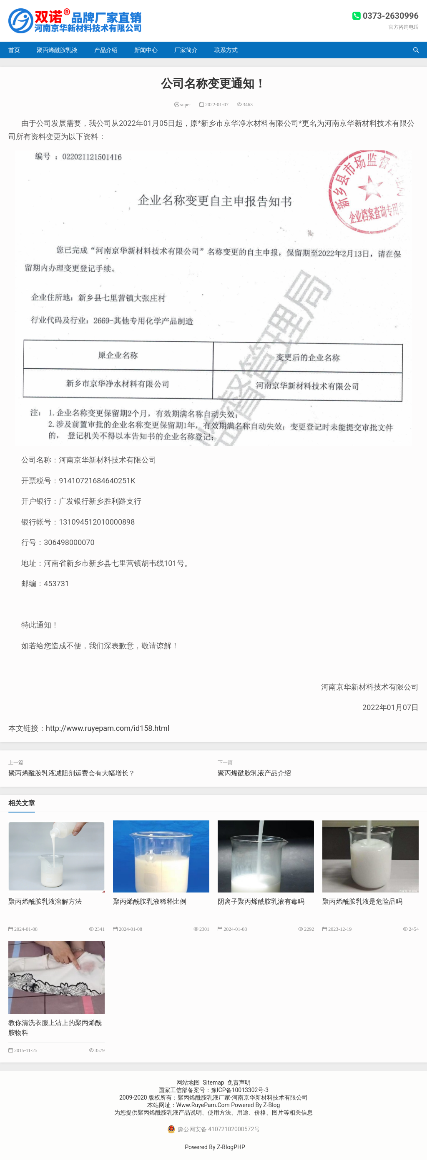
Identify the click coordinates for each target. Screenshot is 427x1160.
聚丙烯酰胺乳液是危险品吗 (362, 901)
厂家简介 (186, 50)
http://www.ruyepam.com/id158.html (107, 728)
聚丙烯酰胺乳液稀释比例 (149, 901)
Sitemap (213, 1082)
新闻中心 (146, 50)
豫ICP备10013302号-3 (240, 1090)
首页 (14, 50)
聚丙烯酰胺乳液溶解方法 (45, 901)
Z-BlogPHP (231, 1147)
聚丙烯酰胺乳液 (57, 50)
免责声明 (239, 1082)
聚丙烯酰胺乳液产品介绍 (254, 773)
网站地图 (188, 1082)
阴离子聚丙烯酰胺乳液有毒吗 (261, 901)
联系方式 (226, 50)
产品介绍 (106, 50)
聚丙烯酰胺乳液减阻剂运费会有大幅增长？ (71, 773)
